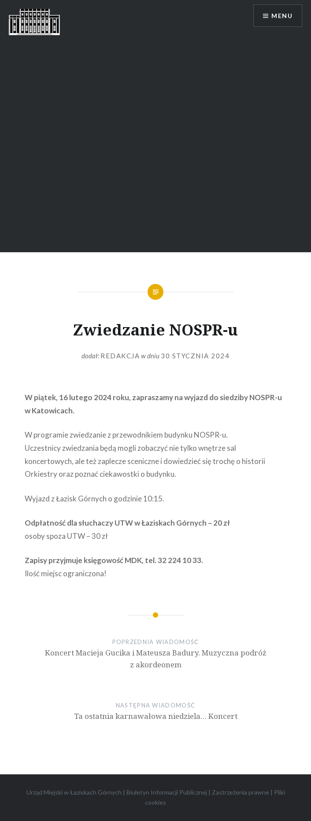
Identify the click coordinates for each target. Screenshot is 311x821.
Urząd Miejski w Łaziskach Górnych (74, 792)
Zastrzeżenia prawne (240, 792)
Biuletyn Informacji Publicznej (166, 792)
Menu (281, 15)
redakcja (120, 356)
